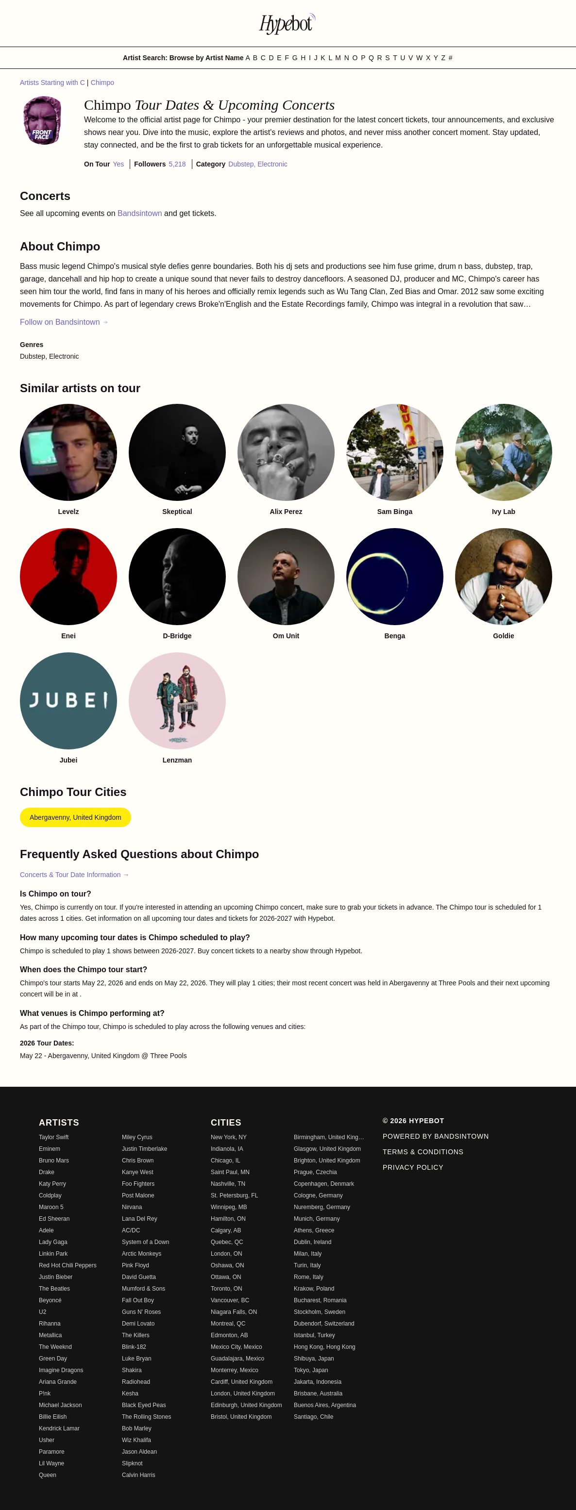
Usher (46, 1440)
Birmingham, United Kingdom (329, 1137)
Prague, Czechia (315, 1172)
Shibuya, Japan (314, 1358)
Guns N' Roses (141, 1312)
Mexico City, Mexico (236, 1347)
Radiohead (136, 1381)
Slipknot (132, 1463)
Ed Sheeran (54, 1218)
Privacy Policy (413, 1167)
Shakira (132, 1370)
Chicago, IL (225, 1160)
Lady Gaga (53, 1242)
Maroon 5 (51, 1207)
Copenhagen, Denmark (324, 1183)
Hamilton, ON (228, 1218)
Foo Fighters (138, 1183)
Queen (47, 1475)
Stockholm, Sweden (319, 1312)
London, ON (226, 1253)
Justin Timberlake (144, 1148)
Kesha (130, 1393)
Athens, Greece (314, 1230)
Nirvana (132, 1207)
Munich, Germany (317, 1218)
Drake (46, 1172)
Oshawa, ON (227, 1265)
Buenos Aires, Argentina (325, 1405)
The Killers (136, 1335)
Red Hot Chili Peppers (68, 1265)
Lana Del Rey (139, 1218)
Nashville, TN (228, 1183)
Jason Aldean (139, 1451)
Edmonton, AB (229, 1335)
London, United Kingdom (243, 1393)
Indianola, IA (227, 1148)
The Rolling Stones (146, 1416)
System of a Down (145, 1242)
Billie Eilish (53, 1416)
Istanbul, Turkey (314, 1335)
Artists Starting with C (53, 82)
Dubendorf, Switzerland (324, 1323)
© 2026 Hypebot (413, 1121)
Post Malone (138, 1195)
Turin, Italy (307, 1265)
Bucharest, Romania (320, 1300)
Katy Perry (52, 1183)
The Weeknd (55, 1347)
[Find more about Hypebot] (288, 23)
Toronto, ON (226, 1288)
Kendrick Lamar (59, 1428)
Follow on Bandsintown (64, 322)
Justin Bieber (55, 1277)
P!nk (45, 1393)
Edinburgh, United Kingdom (246, 1405)
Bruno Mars (54, 1160)
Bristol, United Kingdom (241, 1416)
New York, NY (229, 1137)
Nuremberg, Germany (322, 1207)
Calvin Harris (138, 1475)
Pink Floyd (135, 1265)
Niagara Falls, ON (234, 1312)
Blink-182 (134, 1347)
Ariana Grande (58, 1381)
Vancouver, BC (230, 1300)
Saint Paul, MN (230, 1172)
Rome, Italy (308, 1277)
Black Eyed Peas (144, 1405)
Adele (46, 1230)
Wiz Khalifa (136, 1440)
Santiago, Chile (313, 1416)
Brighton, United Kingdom (327, 1160)
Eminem (49, 1148)
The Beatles (54, 1288)
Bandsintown (141, 213)
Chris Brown (137, 1160)
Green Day (53, 1358)
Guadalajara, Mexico (237, 1358)
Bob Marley (137, 1428)
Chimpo (102, 82)
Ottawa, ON (226, 1277)
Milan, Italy (308, 1253)
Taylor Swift (53, 1137)
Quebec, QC (227, 1242)
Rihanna (50, 1323)
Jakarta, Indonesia (317, 1381)
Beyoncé (50, 1300)
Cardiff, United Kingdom (241, 1381)
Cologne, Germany (318, 1195)
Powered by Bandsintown (436, 1136)
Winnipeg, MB (229, 1207)
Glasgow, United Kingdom (327, 1148)
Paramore (52, 1451)
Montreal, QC (228, 1323)
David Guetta (139, 1277)
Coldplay (50, 1195)
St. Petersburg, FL (234, 1195)
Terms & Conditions (423, 1152)
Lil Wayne (51, 1463)
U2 (42, 1312)
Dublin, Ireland (312, 1242)
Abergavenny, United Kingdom (75, 817)
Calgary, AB (226, 1230)
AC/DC (131, 1230)
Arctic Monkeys (141, 1253)
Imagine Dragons (61, 1370)
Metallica (50, 1335)
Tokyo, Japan (311, 1370)
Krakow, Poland (314, 1288)
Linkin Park (53, 1253)
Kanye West (137, 1172)
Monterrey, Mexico (234, 1370)
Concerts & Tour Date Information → (74, 875)
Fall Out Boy (138, 1300)
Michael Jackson (60, 1405)
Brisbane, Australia (318, 1393)
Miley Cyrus (137, 1137)
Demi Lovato (138, 1323)
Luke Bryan (137, 1358)
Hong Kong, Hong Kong (325, 1347)
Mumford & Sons (143, 1288)
